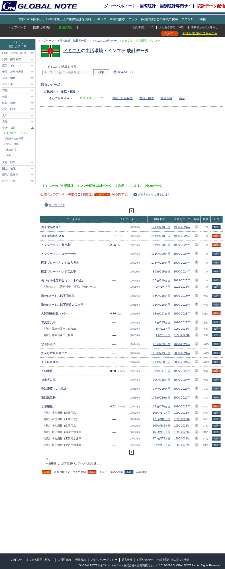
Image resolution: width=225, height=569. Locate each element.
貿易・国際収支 (11, 59)
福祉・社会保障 (122, 98)
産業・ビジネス (11, 65)
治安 (182, 98)
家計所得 (166, 98)
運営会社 (127, 559)
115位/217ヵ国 (160, 371)
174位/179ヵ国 (161, 438)
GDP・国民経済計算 (14, 53)
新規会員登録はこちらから (199, 33)
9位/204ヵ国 (163, 286)
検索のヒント (126, 72)
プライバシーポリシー (103, 559)
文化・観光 (9, 162)
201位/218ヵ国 (160, 236)
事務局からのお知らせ (204, 27)
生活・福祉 (68, 91)
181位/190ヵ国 (160, 253)
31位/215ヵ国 (162, 304)
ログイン (169, 33)
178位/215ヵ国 (160, 262)
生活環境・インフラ (17, 133)
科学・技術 (9, 180)
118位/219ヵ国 (160, 353)
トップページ (17, 27)
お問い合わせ (145, 559)
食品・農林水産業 (13, 71)
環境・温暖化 (10, 174)
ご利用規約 (64, 559)
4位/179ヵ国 (163, 445)
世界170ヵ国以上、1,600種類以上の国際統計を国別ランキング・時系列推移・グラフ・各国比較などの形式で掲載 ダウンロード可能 (112, 19)
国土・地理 (9, 168)
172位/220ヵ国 (160, 397)
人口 (5, 115)
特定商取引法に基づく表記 (173, 559)
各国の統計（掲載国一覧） (73, 40)
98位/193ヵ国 (162, 313)
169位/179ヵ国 (160, 406)
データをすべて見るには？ (154, 194)
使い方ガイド (57, 205)
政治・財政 (9, 109)
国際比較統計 (42, 27)
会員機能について (143, 27)
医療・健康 (9, 102)
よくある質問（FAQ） (172, 27)
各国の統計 (66, 27)
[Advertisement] (106, 145)
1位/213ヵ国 (163, 328)
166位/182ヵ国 (161, 425)
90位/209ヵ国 (162, 344)
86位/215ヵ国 (162, 271)
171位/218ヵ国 (160, 227)
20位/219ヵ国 (162, 280)
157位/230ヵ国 (160, 362)
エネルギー (9, 84)
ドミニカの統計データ (105, 40)
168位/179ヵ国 (161, 412)
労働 (5, 121)
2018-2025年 (182, 280)
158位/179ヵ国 (161, 432)
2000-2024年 (182, 262)
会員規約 (80, 559)
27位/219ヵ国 (162, 388)
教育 (5, 96)
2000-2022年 (182, 388)
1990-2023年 (182, 313)
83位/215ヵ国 (162, 379)
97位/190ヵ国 (162, 244)
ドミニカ (72, 50)
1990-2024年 (182, 227)
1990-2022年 (182, 406)
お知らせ (16, 559)
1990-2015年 (182, 295)
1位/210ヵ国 (163, 335)
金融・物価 (9, 78)
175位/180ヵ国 (161, 419)
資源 (5, 90)
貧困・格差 (146, 98)
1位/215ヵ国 (163, 322)
